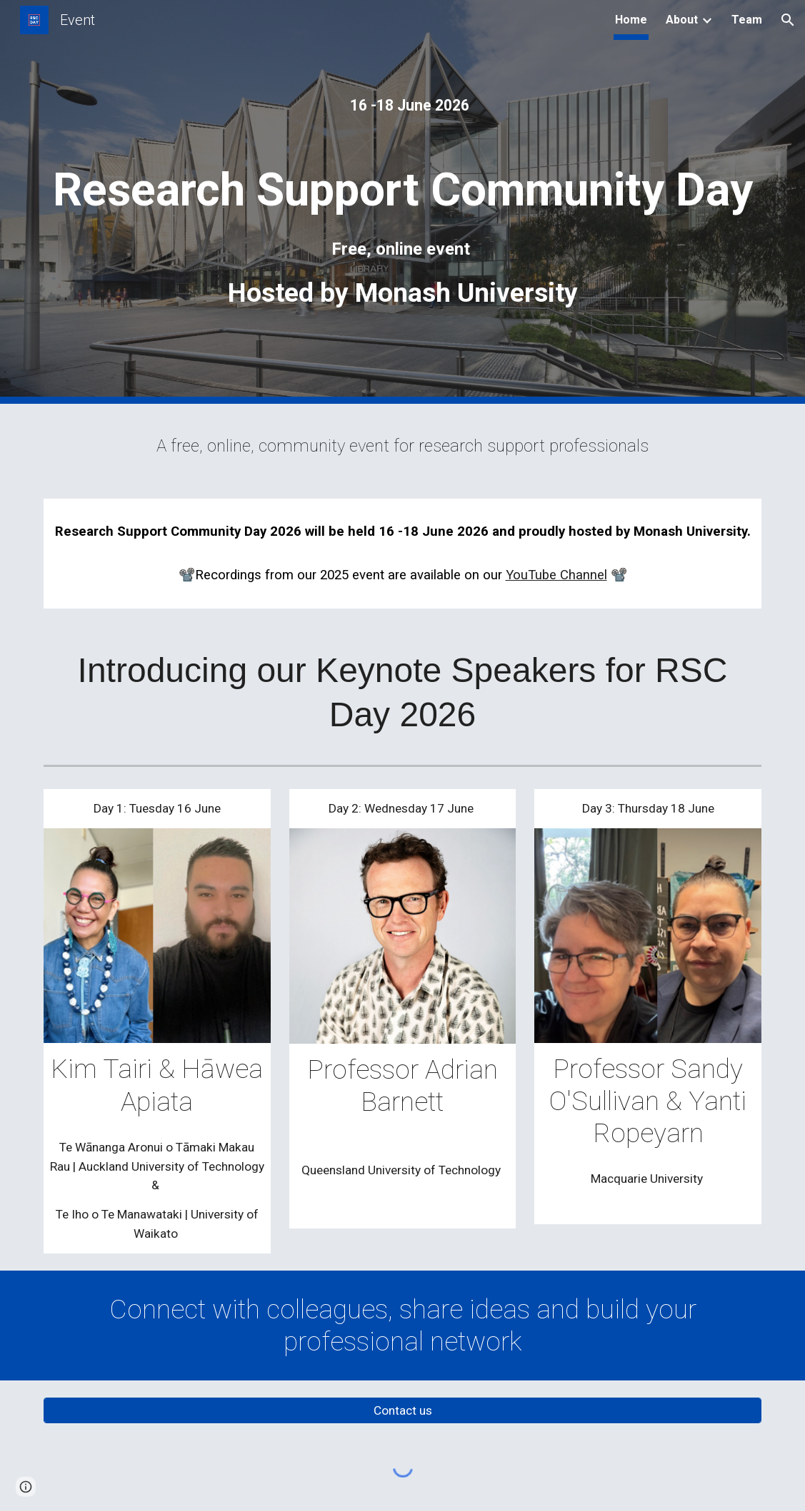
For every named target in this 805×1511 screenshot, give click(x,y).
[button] (788, 20)
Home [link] (631, 19)
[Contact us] (402, 1410)
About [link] (682, 19)
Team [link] (746, 19)
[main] (402, 112)
